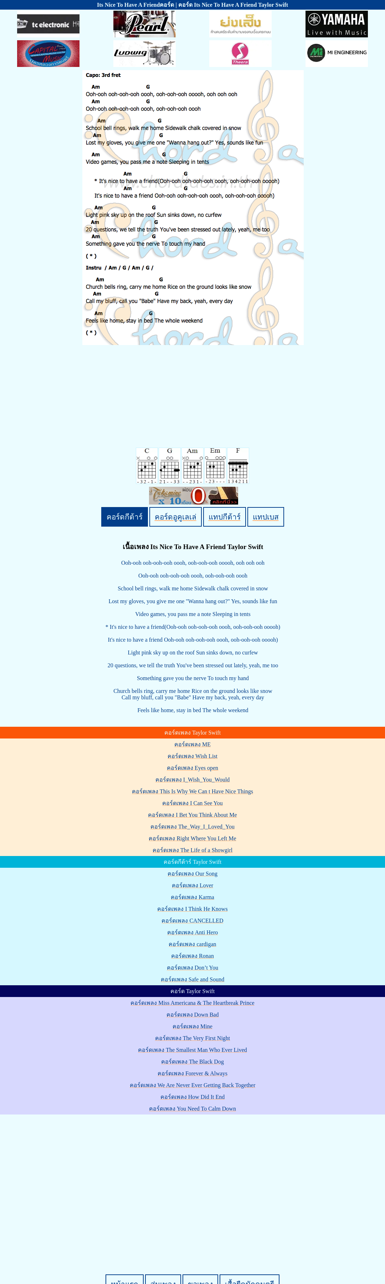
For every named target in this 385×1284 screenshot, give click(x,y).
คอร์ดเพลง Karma (192, 897)
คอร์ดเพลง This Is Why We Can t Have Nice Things (192, 791)
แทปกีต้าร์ (225, 517)
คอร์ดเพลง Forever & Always (192, 1073)
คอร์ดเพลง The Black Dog (192, 1062)
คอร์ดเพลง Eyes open (192, 768)
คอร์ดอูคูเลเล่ (175, 517)
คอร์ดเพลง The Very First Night (192, 1038)
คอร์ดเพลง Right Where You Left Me (192, 838)
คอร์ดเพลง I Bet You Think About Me (192, 815)
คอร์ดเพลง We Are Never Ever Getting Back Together (193, 1085)
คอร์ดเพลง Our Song (192, 874)
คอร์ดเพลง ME (192, 744)
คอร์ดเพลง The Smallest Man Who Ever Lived (192, 1050)
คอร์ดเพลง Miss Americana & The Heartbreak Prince (192, 1003)
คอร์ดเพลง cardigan (192, 944)
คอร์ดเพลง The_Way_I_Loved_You (192, 827)
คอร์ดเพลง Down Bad (192, 1015)
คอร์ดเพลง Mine (192, 1026)
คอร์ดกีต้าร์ (125, 517)
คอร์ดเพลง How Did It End (192, 1097)
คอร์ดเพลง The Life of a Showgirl (193, 850)
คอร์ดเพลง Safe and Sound (192, 979)
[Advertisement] (67, 1182)
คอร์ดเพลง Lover (192, 885)
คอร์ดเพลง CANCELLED (192, 921)
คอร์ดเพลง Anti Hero (192, 932)
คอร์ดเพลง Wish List (192, 756)
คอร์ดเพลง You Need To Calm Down (192, 1109)
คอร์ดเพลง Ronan (192, 956)
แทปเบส (266, 517)
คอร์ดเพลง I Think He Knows (192, 909)
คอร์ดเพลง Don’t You (192, 968)
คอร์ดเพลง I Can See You (192, 803)
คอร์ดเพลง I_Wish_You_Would (192, 780)
